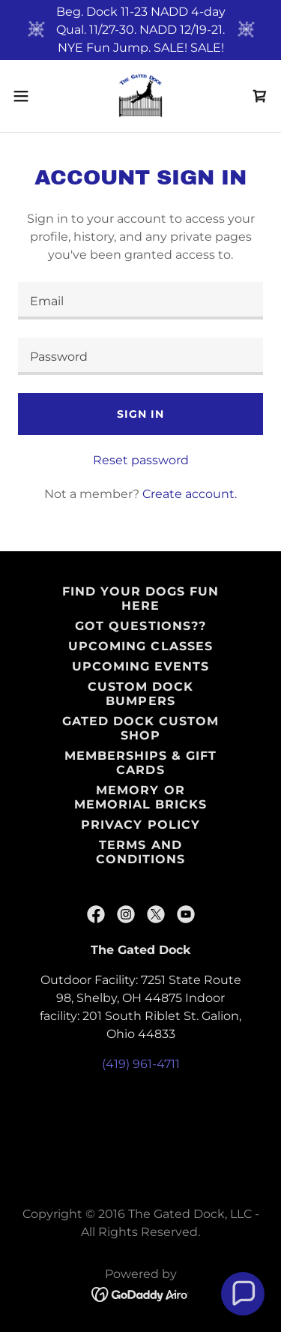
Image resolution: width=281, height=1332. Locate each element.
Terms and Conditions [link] (140, 852)
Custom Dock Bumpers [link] (140, 694)
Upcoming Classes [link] (140, 646)
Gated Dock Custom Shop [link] (140, 728)
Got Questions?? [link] (140, 626)
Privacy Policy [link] (140, 825)
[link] (140, 96)
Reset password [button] (141, 460)
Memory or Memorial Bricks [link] (140, 797)
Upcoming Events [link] (140, 666)
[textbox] (140, 301)
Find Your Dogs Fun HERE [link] (140, 598)
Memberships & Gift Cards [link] (140, 762)
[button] (26, 96)
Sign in (140, 414)
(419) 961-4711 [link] (141, 1064)
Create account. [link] (189, 494)
